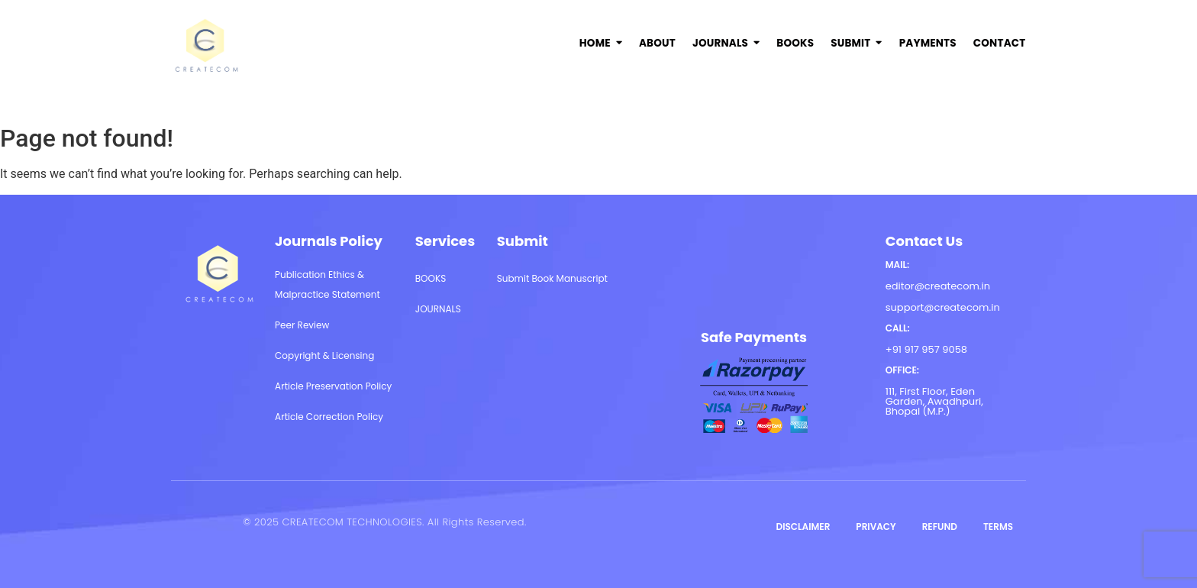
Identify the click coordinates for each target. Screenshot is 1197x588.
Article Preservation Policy (333, 386)
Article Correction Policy (329, 416)
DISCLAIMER (803, 526)
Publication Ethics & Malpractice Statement (327, 284)
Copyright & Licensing (324, 355)
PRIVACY (875, 526)
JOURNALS (438, 308)
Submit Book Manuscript (552, 278)
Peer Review (302, 324)
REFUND (939, 526)
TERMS (998, 526)
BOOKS (430, 278)
